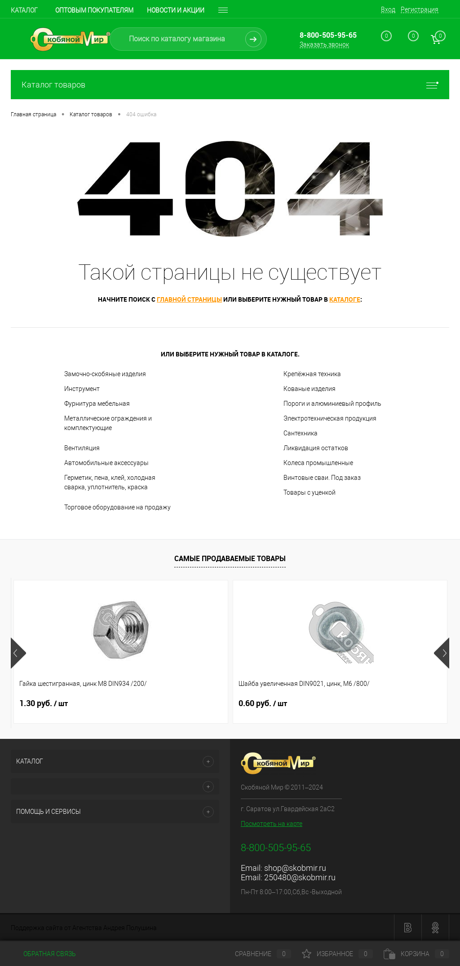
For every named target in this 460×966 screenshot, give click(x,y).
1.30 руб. (43, 703)
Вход (388, 9)
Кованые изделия (309, 388)
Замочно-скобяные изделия (105, 374)
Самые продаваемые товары (230, 558)
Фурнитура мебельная (97, 403)
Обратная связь (43, 953)
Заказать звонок (324, 44)
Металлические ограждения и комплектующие (108, 423)
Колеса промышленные (318, 462)
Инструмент (82, 388)
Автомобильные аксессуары (106, 462)
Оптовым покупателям (94, 10)
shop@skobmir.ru (295, 868)
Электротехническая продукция (329, 418)
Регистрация (419, 9)
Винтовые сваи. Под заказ (322, 477)
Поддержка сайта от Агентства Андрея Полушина (84, 927)
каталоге (344, 299)
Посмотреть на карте (271, 823)
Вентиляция (82, 448)
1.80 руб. (336, 703)
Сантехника (300, 433)
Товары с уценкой (309, 492)
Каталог (24, 10)
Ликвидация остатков (315, 448)
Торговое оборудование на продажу (117, 507)
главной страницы (189, 299)
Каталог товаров (230, 84)
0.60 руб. (189, 703)
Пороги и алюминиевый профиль (332, 403)
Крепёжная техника (312, 374)
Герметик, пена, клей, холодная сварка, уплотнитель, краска (109, 482)
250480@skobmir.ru (300, 877)
